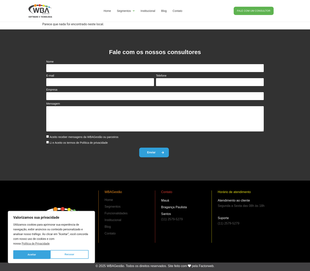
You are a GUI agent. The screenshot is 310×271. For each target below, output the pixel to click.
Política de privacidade (94, 142)
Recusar (32, 254)
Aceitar (71, 254)
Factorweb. (206, 264)
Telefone (161, 75)
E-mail (50, 75)
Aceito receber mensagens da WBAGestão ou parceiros (84, 137)
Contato (177, 10)
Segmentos (126, 11)
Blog (164, 10)
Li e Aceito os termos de (79, 142)
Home (107, 10)
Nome (50, 61)
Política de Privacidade (36, 244)
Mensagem (53, 103)
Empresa (51, 89)
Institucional (148, 10)
